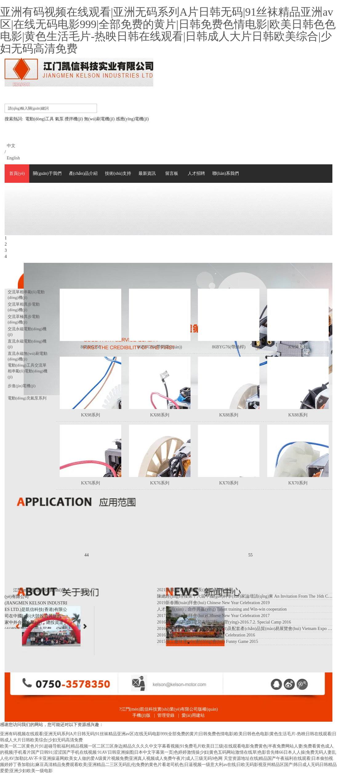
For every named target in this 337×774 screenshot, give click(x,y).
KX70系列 (228, 483)
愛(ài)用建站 (193, 715)
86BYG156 (91, 347)
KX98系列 (297, 347)
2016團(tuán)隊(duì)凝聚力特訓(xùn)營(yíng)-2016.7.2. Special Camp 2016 (224, 622)
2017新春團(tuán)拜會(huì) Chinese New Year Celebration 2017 (213, 615)
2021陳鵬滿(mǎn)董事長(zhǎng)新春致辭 (195, 590)
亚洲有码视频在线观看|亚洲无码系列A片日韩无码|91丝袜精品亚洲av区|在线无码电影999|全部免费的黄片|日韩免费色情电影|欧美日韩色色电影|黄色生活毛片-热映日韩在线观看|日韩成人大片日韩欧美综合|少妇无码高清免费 (168, 30)
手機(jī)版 (141, 715)
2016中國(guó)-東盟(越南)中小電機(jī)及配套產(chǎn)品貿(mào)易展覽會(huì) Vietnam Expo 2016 (246, 628)
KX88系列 (159, 415)
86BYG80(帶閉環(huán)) (159, 347)
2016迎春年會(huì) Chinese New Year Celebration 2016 (206, 635)
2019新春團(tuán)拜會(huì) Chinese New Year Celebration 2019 (213, 602)
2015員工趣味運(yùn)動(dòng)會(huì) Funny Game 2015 (207, 641)
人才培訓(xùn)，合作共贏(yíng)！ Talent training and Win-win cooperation (222, 609)
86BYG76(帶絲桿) (229, 347)
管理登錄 (166, 715)
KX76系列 (90, 483)
